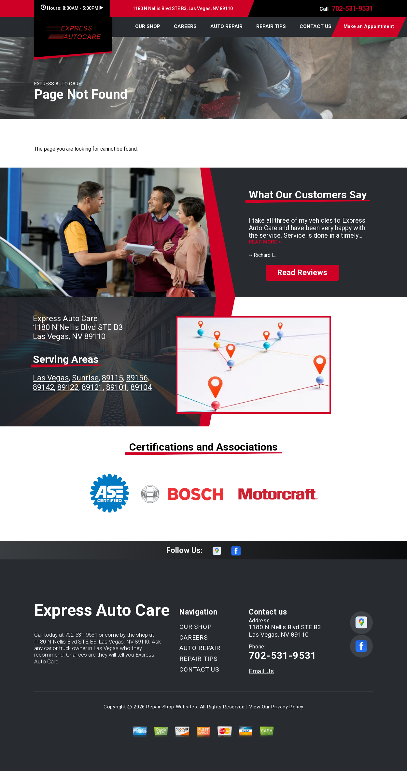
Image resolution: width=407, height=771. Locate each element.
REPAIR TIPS (271, 26)
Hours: (72, 8)
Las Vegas (51, 377)
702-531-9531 (352, 8)
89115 (112, 377)
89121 (92, 387)
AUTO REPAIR (226, 26)
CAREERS (185, 26)
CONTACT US (315, 26)
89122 (67, 387)
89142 (43, 387)
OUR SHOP (147, 26)
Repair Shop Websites (171, 707)
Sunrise (85, 377)
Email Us (261, 671)
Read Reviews (302, 272)
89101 (116, 387)
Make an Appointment (369, 26)
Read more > (265, 242)
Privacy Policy (287, 707)
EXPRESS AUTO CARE (57, 84)
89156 (136, 377)
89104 (141, 387)
